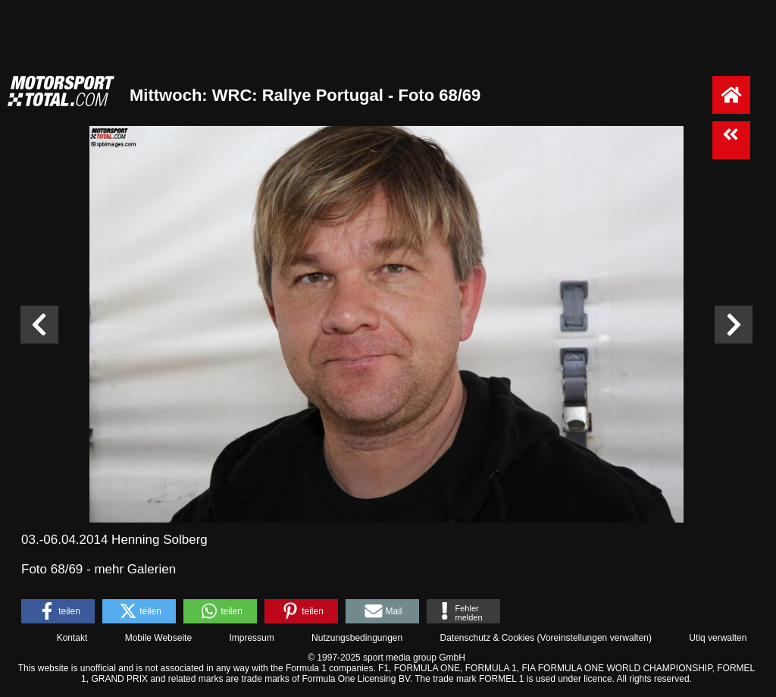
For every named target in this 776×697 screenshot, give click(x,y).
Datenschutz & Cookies (487, 638)
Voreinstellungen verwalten (594, 638)
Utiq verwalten (717, 638)
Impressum (251, 638)
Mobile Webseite (158, 638)
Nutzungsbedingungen (356, 638)
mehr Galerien (135, 569)
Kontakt (72, 638)
